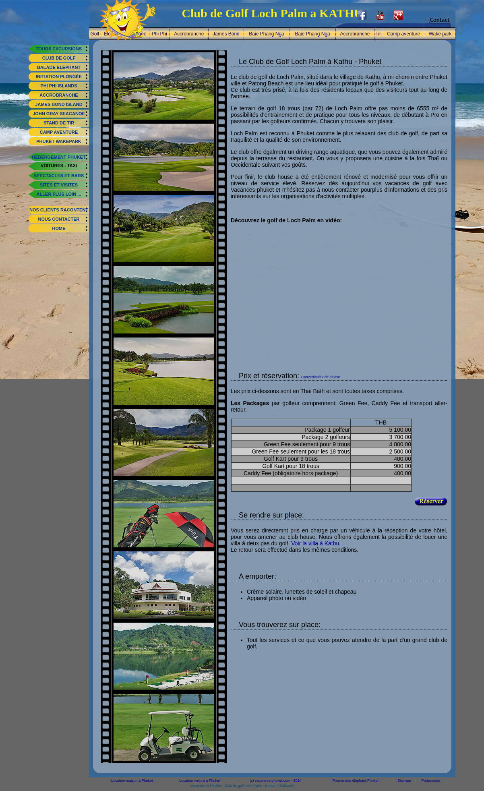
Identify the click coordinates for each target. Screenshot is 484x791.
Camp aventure (59, 132)
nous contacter (58, 219)
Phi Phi (159, 34)
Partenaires (431, 781)
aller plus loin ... (59, 194)
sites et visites (59, 184)
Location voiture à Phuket (199, 781)
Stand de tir (58, 122)
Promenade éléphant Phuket (356, 781)
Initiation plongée (59, 76)
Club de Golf (59, 58)
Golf (94, 34)
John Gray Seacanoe (59, 113)
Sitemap (404, 781)
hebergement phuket (59, 157)
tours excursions (59, 48)
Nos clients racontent (58, 209)
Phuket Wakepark (58, 141)
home (59, 228)
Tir (378, 34)
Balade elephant (59, 67)
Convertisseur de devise (320, 377)
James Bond (226, 34)
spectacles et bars (59, 175)
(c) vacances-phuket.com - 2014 (276, 781)
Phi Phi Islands (58, 85)
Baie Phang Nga (266, 34)
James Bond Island (58, 104)
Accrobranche (58, 95)
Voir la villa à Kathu (315, 543)
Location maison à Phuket (132, 781)
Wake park (440, 34)
